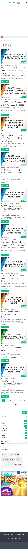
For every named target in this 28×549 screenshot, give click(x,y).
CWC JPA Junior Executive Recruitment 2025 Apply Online (12, 278)
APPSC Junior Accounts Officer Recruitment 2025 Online (11, 314)
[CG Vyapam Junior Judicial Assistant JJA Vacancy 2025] (14, 231)
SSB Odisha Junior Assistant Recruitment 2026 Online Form (13, 70)
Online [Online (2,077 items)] (4, 467)
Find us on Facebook (5, 445)
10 (24, 400)
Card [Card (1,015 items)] (19, 459)
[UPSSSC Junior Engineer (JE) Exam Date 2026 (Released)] (14, 91)
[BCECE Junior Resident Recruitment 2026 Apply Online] (14, 195)
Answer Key (4, 428)
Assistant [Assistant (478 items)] (5, 459)
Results (3, 423)
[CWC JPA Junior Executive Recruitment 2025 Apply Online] (14, 264)
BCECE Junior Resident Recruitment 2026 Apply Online (11, 209)
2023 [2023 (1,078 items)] (4, 456)
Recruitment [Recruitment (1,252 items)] (13, 467)
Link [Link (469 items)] (10, 464)
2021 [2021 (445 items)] (10, 454)
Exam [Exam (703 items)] (13, 462)
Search (2, 409)
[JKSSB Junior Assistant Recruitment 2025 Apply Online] (14, 370)
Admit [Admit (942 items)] (11, 456)
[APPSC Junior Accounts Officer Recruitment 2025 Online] (14, 300)
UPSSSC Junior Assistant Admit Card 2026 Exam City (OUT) (12, 173)
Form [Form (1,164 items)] (20, 462)
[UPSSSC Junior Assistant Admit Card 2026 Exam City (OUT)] (14, 159)
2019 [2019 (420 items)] (4, 454)
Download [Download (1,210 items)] (5, 462)
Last (16, 404)
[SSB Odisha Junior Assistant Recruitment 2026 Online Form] (14, 56)
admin (3, 65)
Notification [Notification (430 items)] (17, 464)
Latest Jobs (4, 421)
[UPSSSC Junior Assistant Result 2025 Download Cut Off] (14, 336)
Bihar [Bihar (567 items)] (12, 459)
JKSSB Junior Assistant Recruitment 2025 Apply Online (11, 384)
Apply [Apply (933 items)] (18, 456)
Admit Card (4, 425)
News (3, 435)
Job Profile (4, 437)
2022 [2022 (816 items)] (17, 454)
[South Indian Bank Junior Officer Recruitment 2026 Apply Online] (14, 124)
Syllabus (4, 433)
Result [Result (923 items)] (21, 467)
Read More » (5, 81)
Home (3, 40)
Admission (4, 430)
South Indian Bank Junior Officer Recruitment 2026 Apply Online (11, 138)
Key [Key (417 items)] (4, 464)
